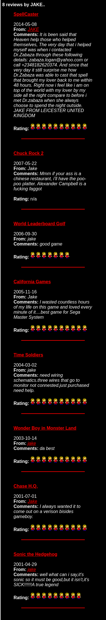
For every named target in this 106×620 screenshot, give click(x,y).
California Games (32, 281)
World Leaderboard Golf (39, 223)
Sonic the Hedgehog (35, 554)
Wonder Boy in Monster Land (45, 428)
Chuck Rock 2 (29, 153)
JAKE (33, 29)
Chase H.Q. (26, 486)
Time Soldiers (28, 355)
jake (32, 443)
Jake (32, 501)
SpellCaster (26, 14)
